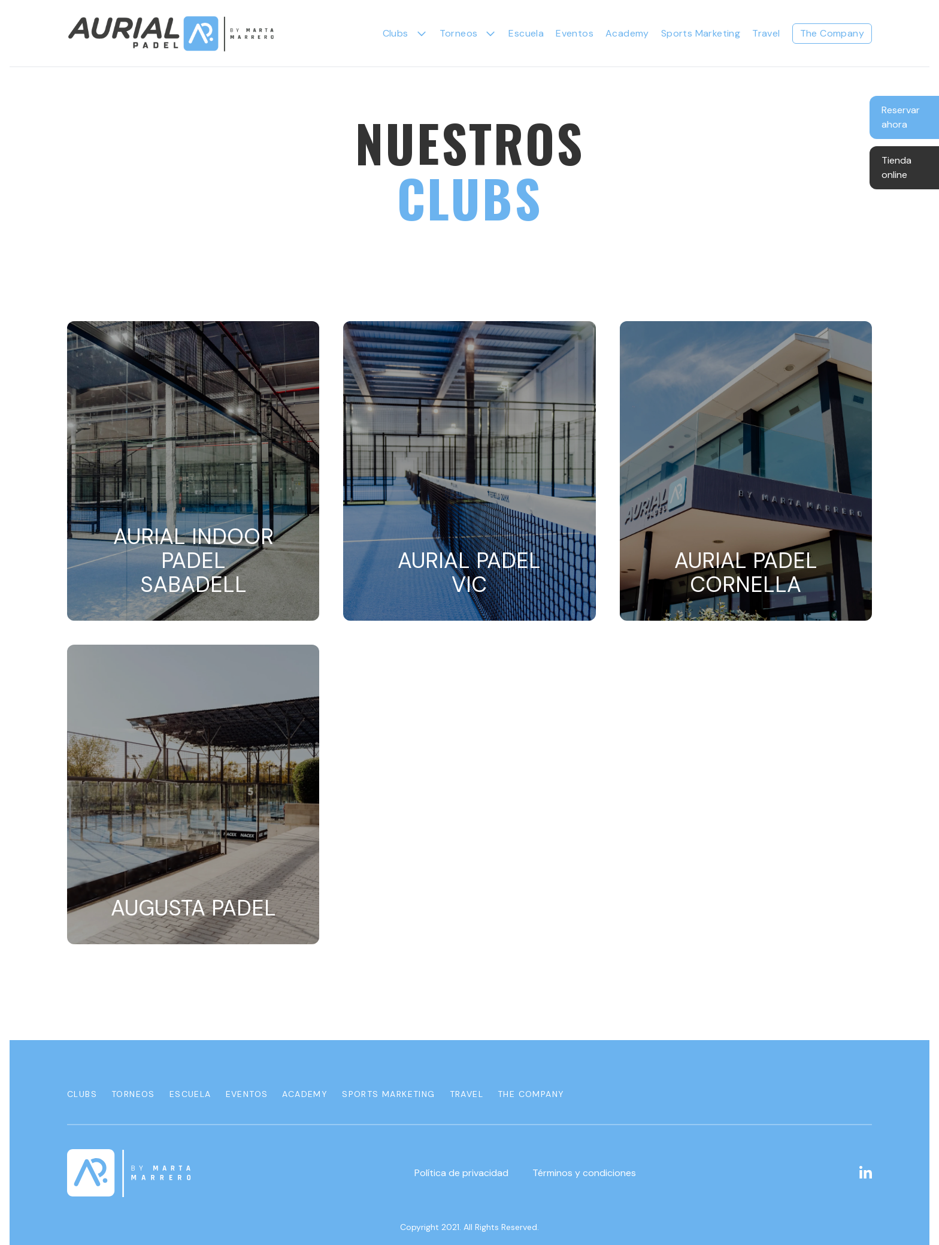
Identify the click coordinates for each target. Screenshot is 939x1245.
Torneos (133, 1094)
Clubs (395, 33)
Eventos (574, 33)
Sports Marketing (700, 33)
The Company (832, 33)
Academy (627, 33)
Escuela (526, 33)
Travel (766, 33)
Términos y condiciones (584, 1173)
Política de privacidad (461, 1173)
